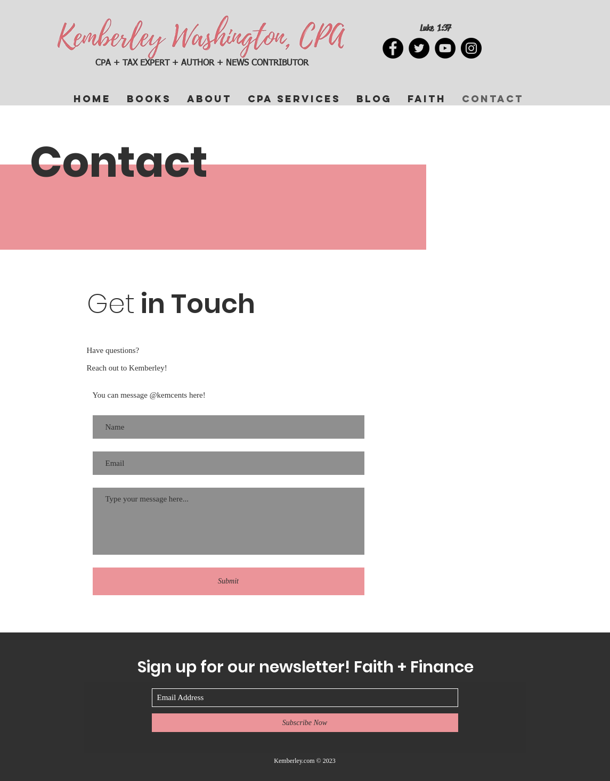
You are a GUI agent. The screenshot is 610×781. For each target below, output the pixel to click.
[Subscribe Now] (305, 722)
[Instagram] (471, 48)
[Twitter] (419, 48)
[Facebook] (393, 48)
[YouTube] (445, 48)
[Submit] (228, 581)
